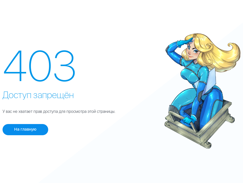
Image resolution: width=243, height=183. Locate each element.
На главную (25, 129)
